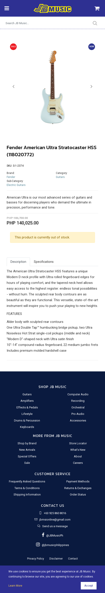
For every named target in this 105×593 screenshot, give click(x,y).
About (78, 456)
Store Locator (78, 443)
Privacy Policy (35, 558)
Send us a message (55, 526)
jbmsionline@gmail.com (55, 519)
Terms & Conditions (27, 488)
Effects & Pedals (27, 407)
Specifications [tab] (44, 261)
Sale (27, 462)
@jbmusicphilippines (52, 545)
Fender (11, 177)
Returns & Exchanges (77, 488)
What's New (77, 449)
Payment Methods (77, 481)
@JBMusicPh (52, 535)
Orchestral (78, 407)
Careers (78, 462)
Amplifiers (27, 400)
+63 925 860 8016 (55, 513)
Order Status (78, 494)
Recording (78, 400)
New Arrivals (27, 449)
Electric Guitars (16, 185)
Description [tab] (18, 261)
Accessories (78, 420)
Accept (88, 585)
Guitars (60, 177)
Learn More (15, 585)
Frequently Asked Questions (27, 481)
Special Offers (27, 456)
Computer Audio (78, 394)
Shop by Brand (27, 443)
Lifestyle (27, 413)
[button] (13, 86)
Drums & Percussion (27, 420)
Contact (73, 558)
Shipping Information (27, 494)
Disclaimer (56, 558)
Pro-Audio (77, 413)
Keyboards (27, 427)
